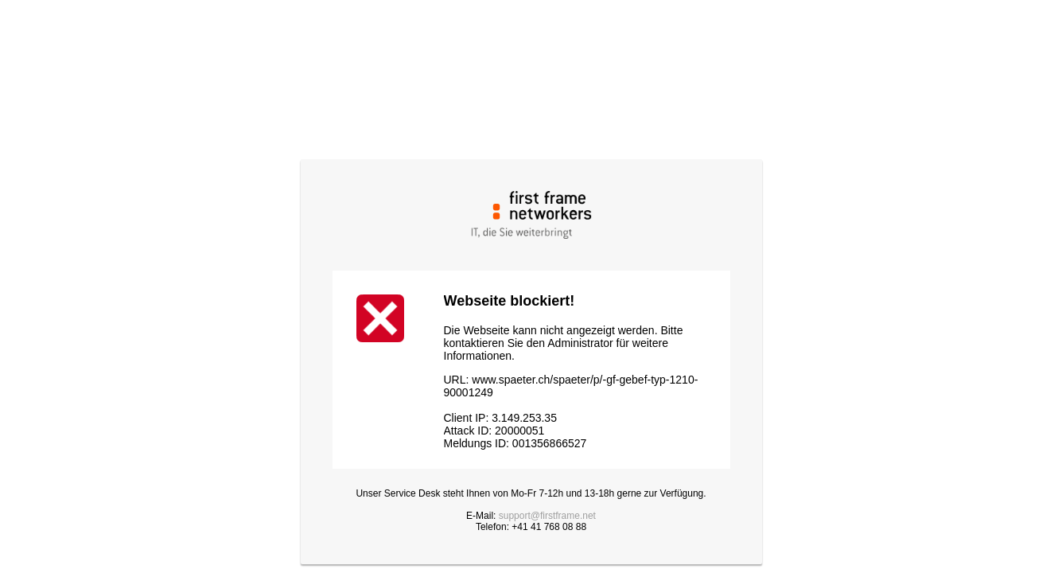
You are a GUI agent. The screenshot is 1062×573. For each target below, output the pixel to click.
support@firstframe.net (547, 515)
